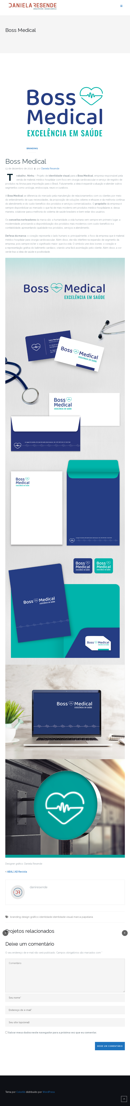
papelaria (87, 916)
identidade (45, 916)
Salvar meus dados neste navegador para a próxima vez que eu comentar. (52, 1032)
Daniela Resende (50, 168)
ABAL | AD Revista (17, 871)
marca (77, 916)
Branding (32, 148)
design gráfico (30, 916)
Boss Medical (25, 161)
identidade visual (63, 916)
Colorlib (20, 1092)
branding (15, 916)
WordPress (49, 1092)
